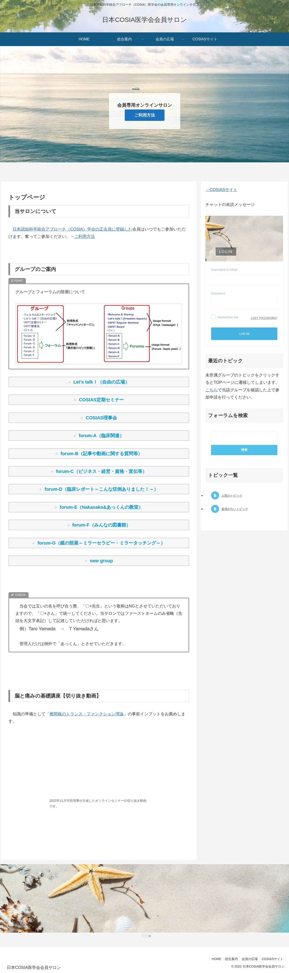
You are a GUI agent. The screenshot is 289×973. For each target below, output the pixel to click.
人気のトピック (231, 495)
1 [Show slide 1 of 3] (143, 936)
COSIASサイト (272, 959)
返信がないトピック (234, 509)
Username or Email (224, 269)
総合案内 (229, 959)
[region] (144, 901)
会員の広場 (248, 959)
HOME (213, 959)
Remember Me (224, 317)
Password (218, 293)
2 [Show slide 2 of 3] (146, 936)
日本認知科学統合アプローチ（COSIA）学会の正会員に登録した (72, 229)
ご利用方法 (144, 115)
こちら (211, 390)
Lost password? (264, 318)
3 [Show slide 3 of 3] (149, 936)
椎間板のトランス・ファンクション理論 (87, 714)
